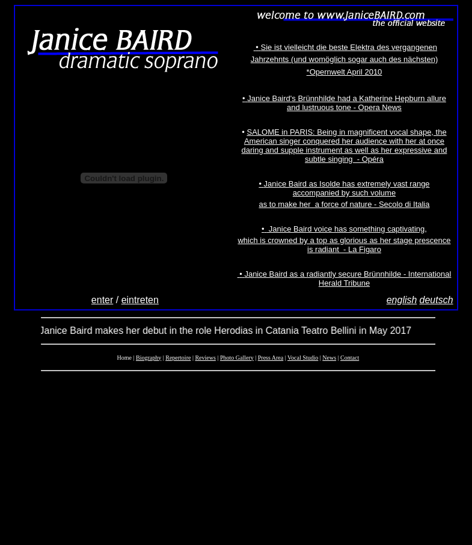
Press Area (271, 357)
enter (102, 300)
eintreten (140, 300)
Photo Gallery (237, 357)
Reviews (205, 357)
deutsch (436, 300)
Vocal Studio (302, 357)
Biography (148, 357)
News (329, 357)
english (402, 300)
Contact (349, 357)
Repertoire (178, 357)
